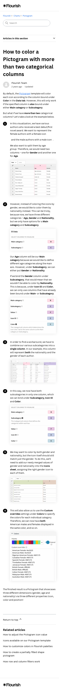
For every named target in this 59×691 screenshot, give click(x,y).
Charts (17, 15)
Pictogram (27, 15)
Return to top (12, 619)
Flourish (7, 15)
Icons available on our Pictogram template (27, 640)
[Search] (26, 23)
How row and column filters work (21, 661)
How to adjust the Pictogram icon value (25, 634)
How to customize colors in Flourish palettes (28, 646)
